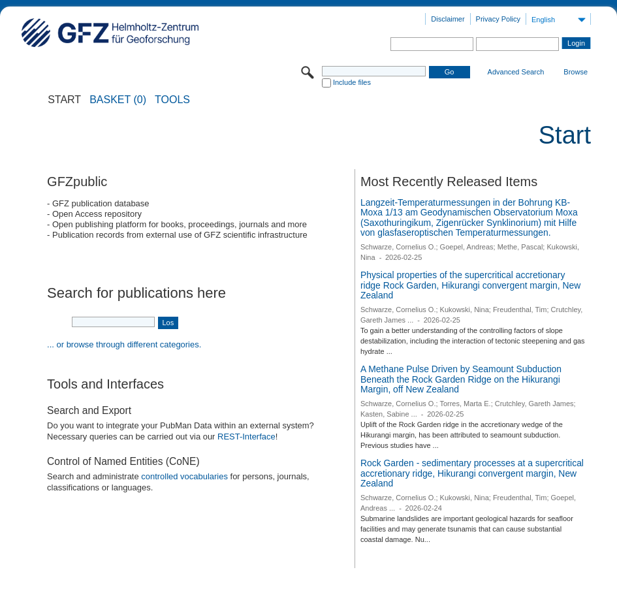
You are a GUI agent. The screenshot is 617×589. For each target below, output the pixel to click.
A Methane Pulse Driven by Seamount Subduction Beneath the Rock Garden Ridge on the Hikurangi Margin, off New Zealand (461, 379)
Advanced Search (516, 72)
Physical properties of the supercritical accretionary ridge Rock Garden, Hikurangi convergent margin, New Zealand (470, 285)
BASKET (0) (117, 100)
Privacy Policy (498, 19)
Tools (172, 100)
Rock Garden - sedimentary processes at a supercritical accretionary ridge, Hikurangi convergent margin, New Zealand (472, 473)
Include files (352, 82)
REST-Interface (246, 436)
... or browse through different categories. (124, 344)
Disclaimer (447, 19)
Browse (575, 72)
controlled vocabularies (184, 476)
